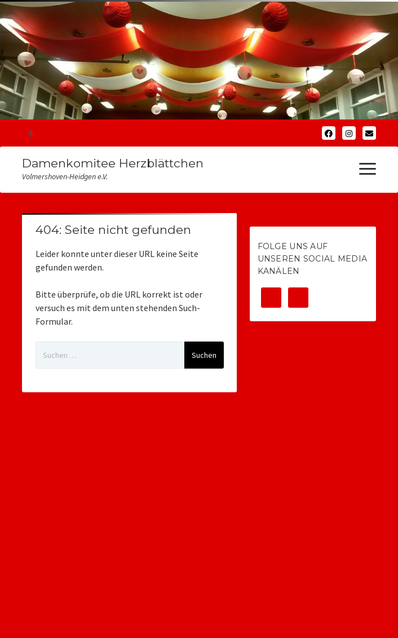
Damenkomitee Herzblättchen (113, 163)
